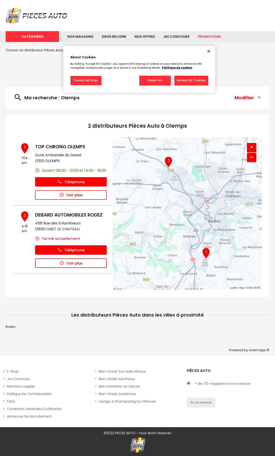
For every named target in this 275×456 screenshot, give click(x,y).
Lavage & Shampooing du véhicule (127, 401)
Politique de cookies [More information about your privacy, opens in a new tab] (177, 68)
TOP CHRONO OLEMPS (60, 146)
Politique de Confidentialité (29, 394)
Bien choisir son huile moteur (122, 371)
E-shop (13, 371)
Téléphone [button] (71, 182)
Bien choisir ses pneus (117, 379)
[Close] (209, 51)
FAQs (11, 401)
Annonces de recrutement (29, 416)
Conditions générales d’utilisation (34, 409)
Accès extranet (201, 402)
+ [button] (251, 147)
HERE (257, 287)
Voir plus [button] (71, 195)
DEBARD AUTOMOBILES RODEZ (69, 215)
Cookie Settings (85, 80)
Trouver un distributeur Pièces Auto (34, 50)
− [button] (251, 157)
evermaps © (259, 350)
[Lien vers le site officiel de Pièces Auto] (37, 15)
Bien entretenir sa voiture (119, 386)
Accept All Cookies (191, 80)
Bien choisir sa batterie (117, 394)
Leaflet (233, 287)
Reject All (155, 80)
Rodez (10, 326)
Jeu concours (18, 379)
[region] (139, 69)
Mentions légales (21, 386)
